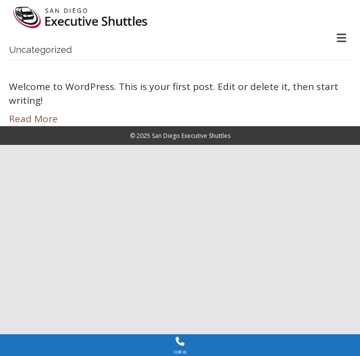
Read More (33, 118)
